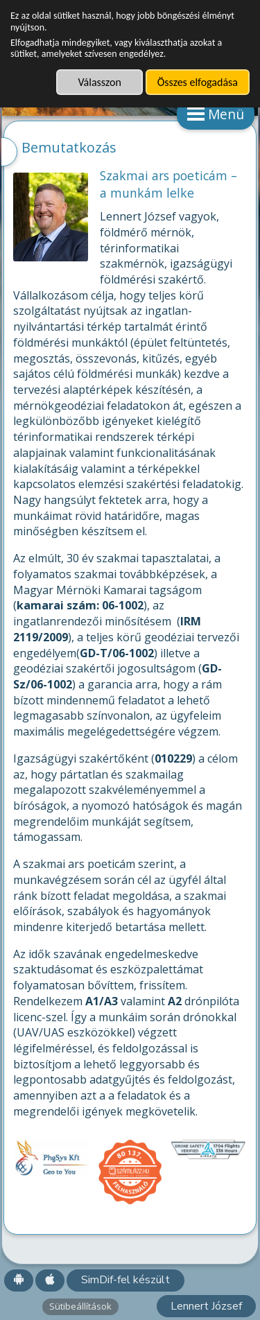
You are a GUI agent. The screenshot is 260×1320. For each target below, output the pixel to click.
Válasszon (99, 82)
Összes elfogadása (197, 82)
